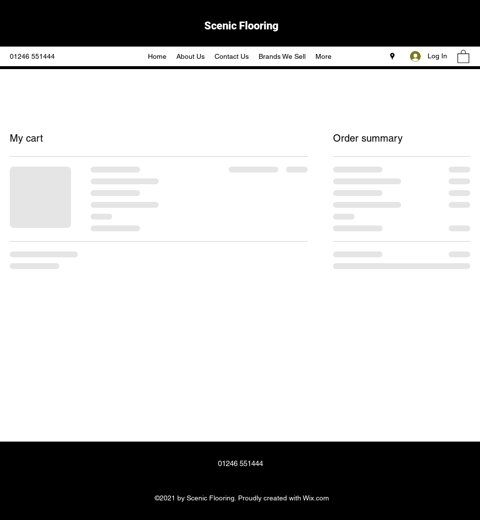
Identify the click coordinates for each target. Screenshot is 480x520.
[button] (463, 56)
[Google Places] (392, 56)
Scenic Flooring (241, 26)
